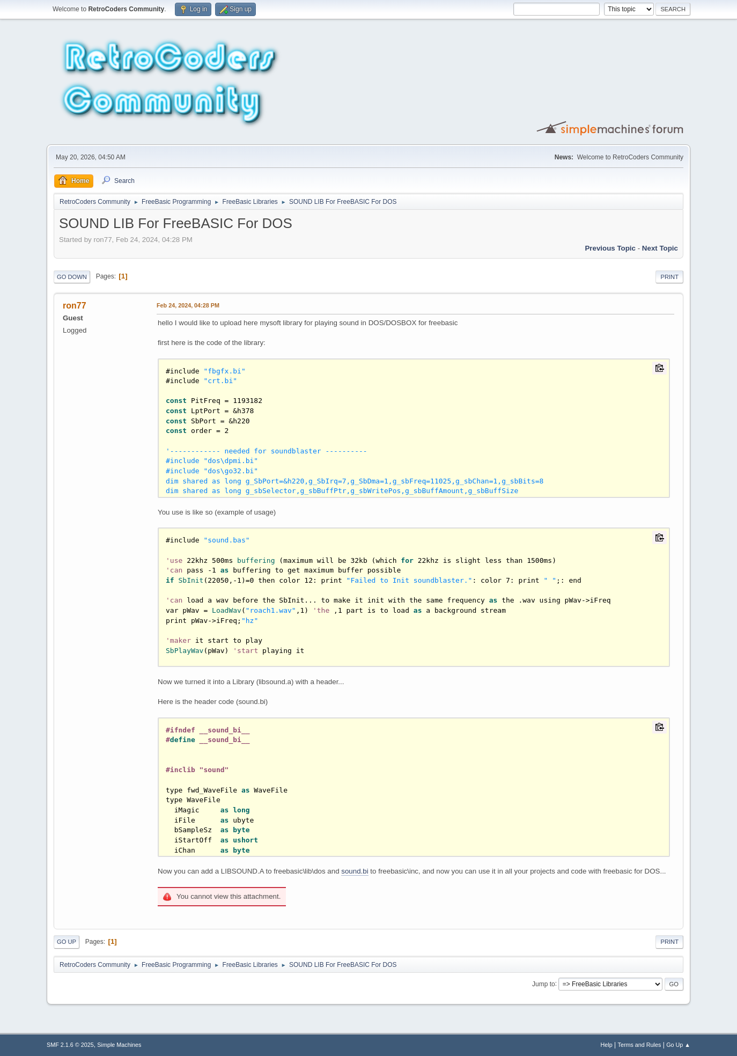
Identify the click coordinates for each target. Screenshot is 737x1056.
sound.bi (354, 871)
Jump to (543, 983)
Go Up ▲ (678, 1045)
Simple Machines (119, 1045)
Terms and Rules (639, 1045)
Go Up (66, 941)
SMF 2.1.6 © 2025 (70, 1045)
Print (669, 277)
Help (607, 1045)
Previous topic (610, 248)
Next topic (660, 248)
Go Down (72, 277)
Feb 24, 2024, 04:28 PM (188, 305)
